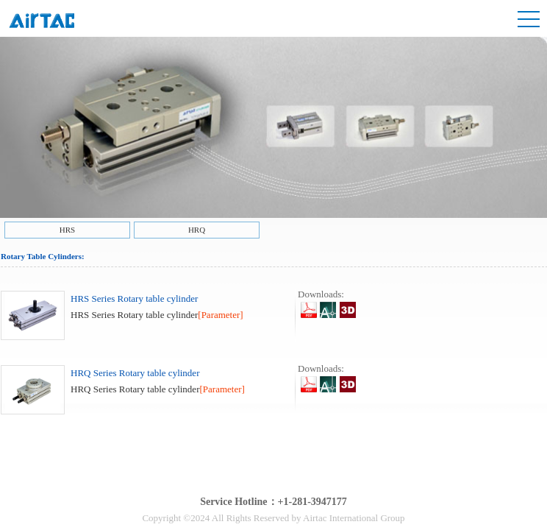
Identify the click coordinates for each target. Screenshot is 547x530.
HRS (67, 229)
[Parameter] (220, 314)
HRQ (196, 229)
